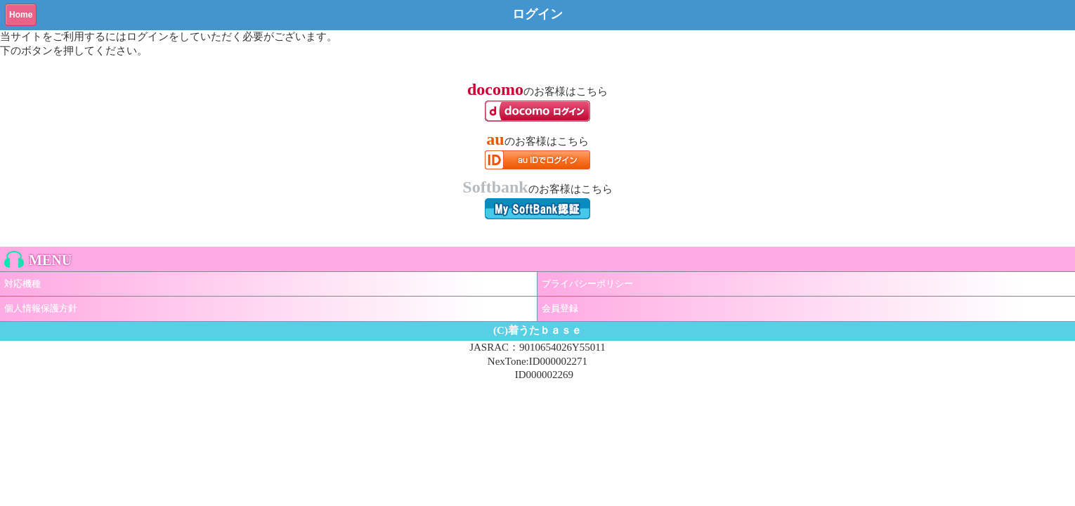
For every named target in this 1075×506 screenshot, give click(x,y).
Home (20, 15)
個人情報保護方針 (40, 308)
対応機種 (22, 283)
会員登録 (560, 308)
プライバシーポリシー (587, 283)
